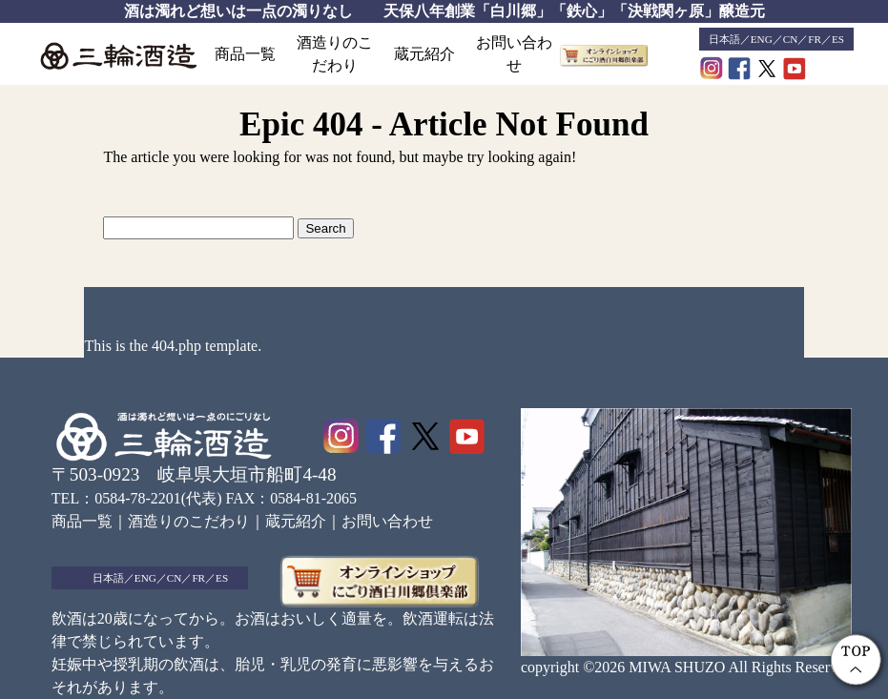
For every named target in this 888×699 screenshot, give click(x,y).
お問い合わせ (514, 53)
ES (838, 39)
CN (790, 39)
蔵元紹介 (424, 54)
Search (325, 228)
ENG (762, 39)
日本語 (724, 39)
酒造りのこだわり (335, 53)
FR (814, 39)
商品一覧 (245, 54)
